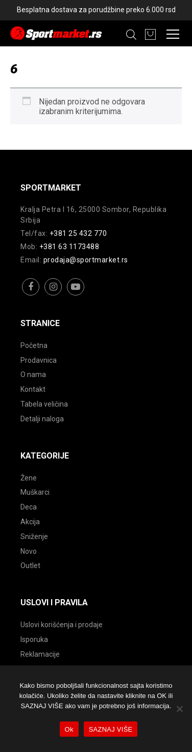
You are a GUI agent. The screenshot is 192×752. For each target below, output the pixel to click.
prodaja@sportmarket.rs (85, 260)
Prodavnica (38, 360)
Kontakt (32, 389)
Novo (28, 551)
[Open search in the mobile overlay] (131, 35)
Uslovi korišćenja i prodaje (61, 625)
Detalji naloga (42, 419)
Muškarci (35, 492)
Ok (69, 729)
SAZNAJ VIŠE (111, 729)
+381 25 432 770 (78, 233)
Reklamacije (40, 654)
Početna (33, 345)
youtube (75, 295)
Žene (28, 478)
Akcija (30, 522)
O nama (33, 374)
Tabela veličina (44, 404)
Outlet (30, 565)
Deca (28, 507)
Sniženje (34, 536)
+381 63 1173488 (69, 247)
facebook (30, 295)
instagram (53, 295)
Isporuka (34, 639)
